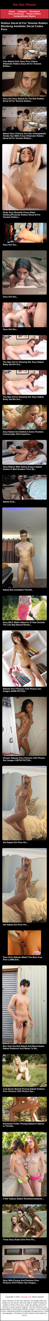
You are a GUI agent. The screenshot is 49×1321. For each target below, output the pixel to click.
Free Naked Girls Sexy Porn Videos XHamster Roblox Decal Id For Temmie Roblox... (22, 63)
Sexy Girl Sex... (10, 297)
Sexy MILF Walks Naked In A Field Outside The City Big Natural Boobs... (24, 623)
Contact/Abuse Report (24, 16)
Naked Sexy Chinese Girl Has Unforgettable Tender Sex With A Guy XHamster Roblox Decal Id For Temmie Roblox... (24, 135)
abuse (24, 1315)
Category (22, 11)
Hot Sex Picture (24, 4)
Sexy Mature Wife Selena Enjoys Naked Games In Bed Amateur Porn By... (22, 468)
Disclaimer (35, 11)
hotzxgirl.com (26, 1297)
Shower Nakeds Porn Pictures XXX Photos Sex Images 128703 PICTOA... (24, 759)
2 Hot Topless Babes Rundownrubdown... (23, 1199)
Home (12, 11)
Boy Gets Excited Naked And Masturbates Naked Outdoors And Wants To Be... (23, 1047)
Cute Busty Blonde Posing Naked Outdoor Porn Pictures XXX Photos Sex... (24, 1090)
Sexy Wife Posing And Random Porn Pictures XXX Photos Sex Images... (21, 1281)
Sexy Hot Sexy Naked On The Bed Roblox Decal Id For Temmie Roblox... (23, 100)
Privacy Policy (34, 14)
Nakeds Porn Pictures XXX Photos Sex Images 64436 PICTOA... (22, 690)
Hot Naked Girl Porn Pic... (15, 842)
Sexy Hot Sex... (10, 245)
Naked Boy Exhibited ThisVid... (18, 590)
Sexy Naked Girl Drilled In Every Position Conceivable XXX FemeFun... (23, 433)
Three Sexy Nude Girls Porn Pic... (19, 1239)
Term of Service (16, 14)
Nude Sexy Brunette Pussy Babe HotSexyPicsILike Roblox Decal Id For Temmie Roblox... (22, 214)
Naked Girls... (9, 502)
